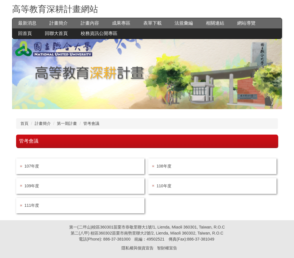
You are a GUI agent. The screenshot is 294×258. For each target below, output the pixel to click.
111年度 (31, 205)
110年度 (163, 186)
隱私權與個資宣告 (137, 248)
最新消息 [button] (27, 23)
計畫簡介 (43, 123)
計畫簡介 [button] (58, 23)
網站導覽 (246, 23)
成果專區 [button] (121, 23)
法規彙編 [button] (184, 23)
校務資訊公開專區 (99, 33)
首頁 (24, 123)
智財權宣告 (167, 248)
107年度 (31, 166)
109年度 (31, 186)
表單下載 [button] (152, 23)
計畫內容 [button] (90, 23)
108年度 (163, 166)
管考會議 (91, 123)
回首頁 (25, 33)
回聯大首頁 (56, 33)
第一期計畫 (67, 123)
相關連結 (215, 23)
